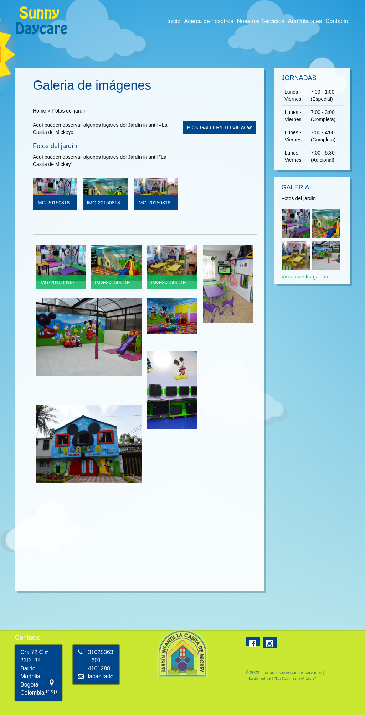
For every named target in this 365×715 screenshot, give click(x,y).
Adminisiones (305, 21)
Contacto (336, 21)
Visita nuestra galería (305, 277)
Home (39, 111)
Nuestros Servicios (260, 21)
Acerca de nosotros (208, 21)
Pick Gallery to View (219, 128)
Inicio (173, 21)
